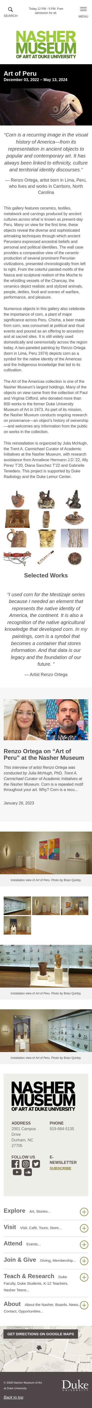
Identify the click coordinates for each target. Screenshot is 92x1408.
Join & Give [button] (46, 1260)
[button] (11, 12)
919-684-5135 (62, 1129)
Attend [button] (46, 1244)
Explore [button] (46, 1211)
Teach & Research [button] (46, 1282)
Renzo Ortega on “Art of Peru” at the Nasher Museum (44, 754)
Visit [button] (46, 1228)
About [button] (46, 1307)
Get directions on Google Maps (40, 1334)
